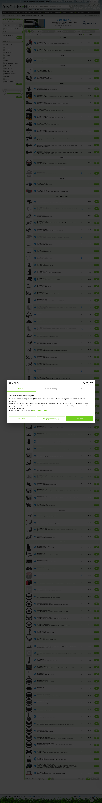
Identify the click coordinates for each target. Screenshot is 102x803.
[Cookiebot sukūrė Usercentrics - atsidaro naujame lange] (84, 383)
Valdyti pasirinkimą (51, 419)
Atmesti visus (22, 419)
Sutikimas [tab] (21, 389)
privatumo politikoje (39, 410)
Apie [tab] (80, 389)
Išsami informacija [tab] (51, 389)
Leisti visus (80, 419)
